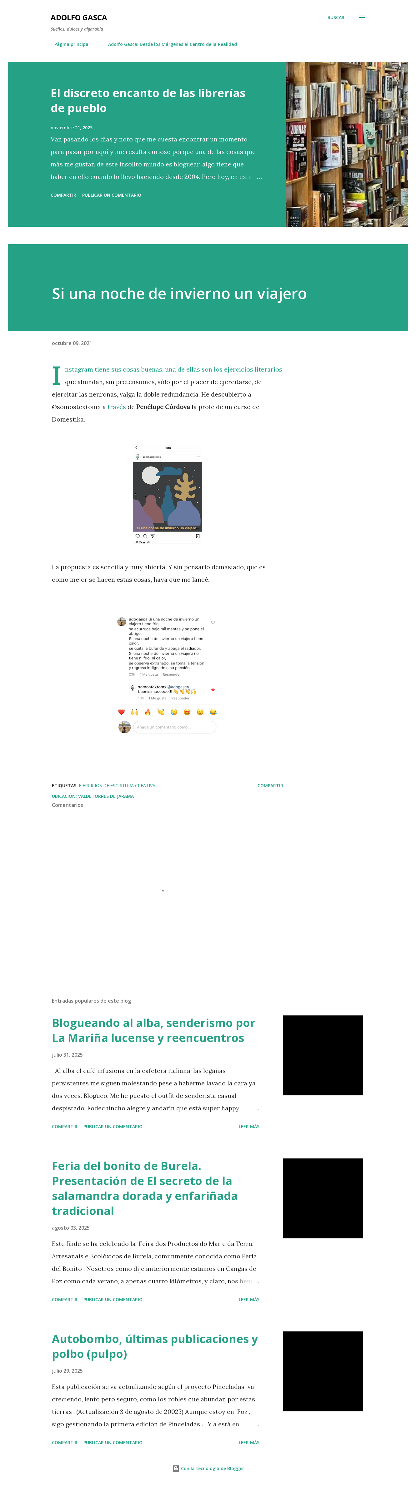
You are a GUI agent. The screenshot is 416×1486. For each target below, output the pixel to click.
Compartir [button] (63, 195)
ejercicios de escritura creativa (117, 785)
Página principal (68, 44)
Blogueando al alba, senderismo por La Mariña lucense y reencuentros (153, 1030)
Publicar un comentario (111, 195)
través (117, 407)
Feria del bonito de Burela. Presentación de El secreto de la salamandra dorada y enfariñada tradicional (145, 1188)
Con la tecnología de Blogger (208, 1468)
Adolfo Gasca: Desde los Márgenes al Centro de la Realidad (168, 44)
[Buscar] (336, 17)
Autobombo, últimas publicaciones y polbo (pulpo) (155, 1346)
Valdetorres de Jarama (106, 796)
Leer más (249, 1126)
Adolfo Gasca (79, 17)
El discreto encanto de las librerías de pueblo (148, 100)
